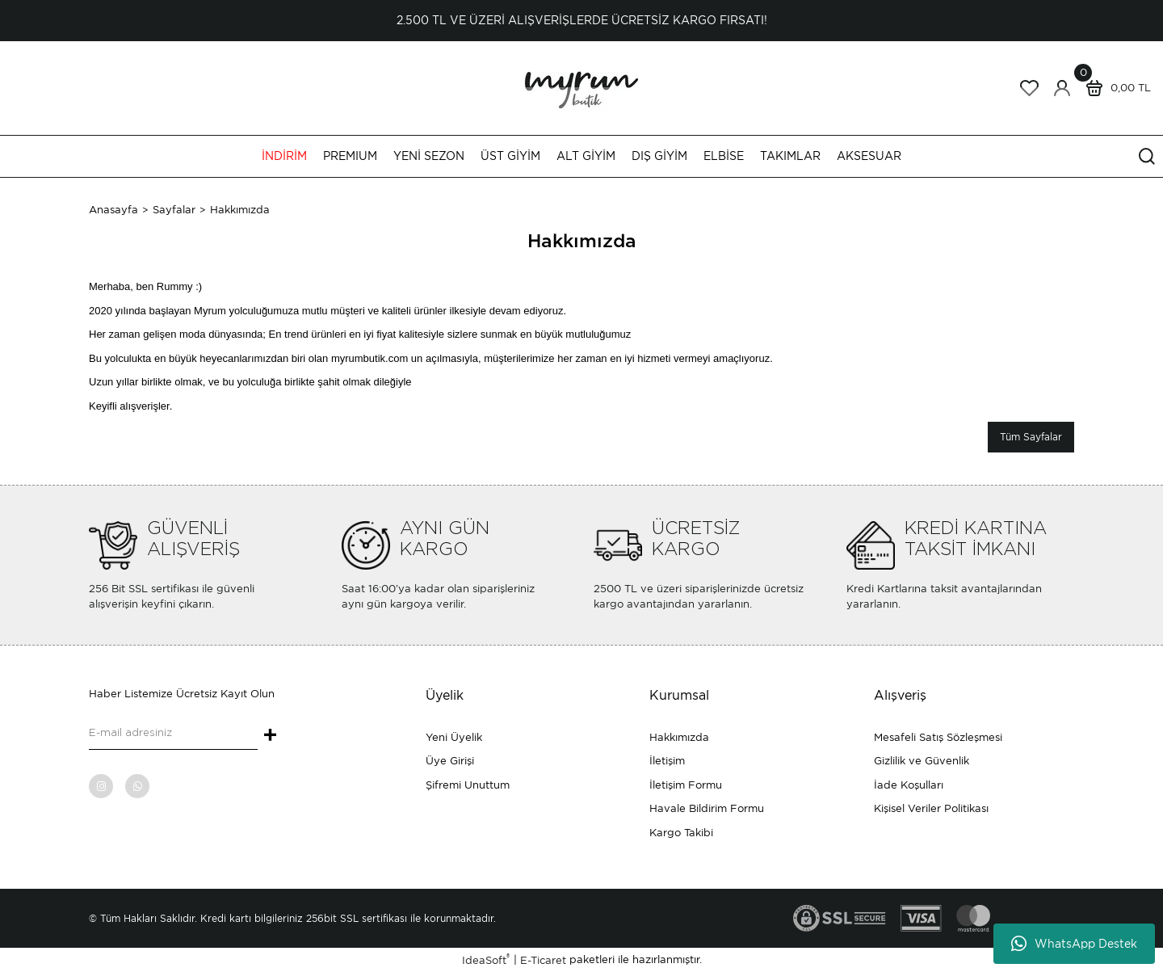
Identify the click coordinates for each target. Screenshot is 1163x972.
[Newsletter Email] (173, 733)
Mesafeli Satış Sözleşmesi (938, 737)
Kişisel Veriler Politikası (931, 808)
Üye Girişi (450, 761)
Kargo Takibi (681, 833)
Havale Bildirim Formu (706, 808)
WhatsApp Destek (1074, 944)
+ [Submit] (270, 736)
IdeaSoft (486, 959)
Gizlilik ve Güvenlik (921, 761)
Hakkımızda (679, 737)
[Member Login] (1062, 88)
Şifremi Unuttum (468, 785)
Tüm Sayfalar (1031, 437)
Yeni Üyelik (454, 737)
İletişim (667, 761)
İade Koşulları (908, 785)
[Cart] (1114, 88)
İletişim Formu (685, 785)
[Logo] (581, 87)
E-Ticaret (543, 960)
